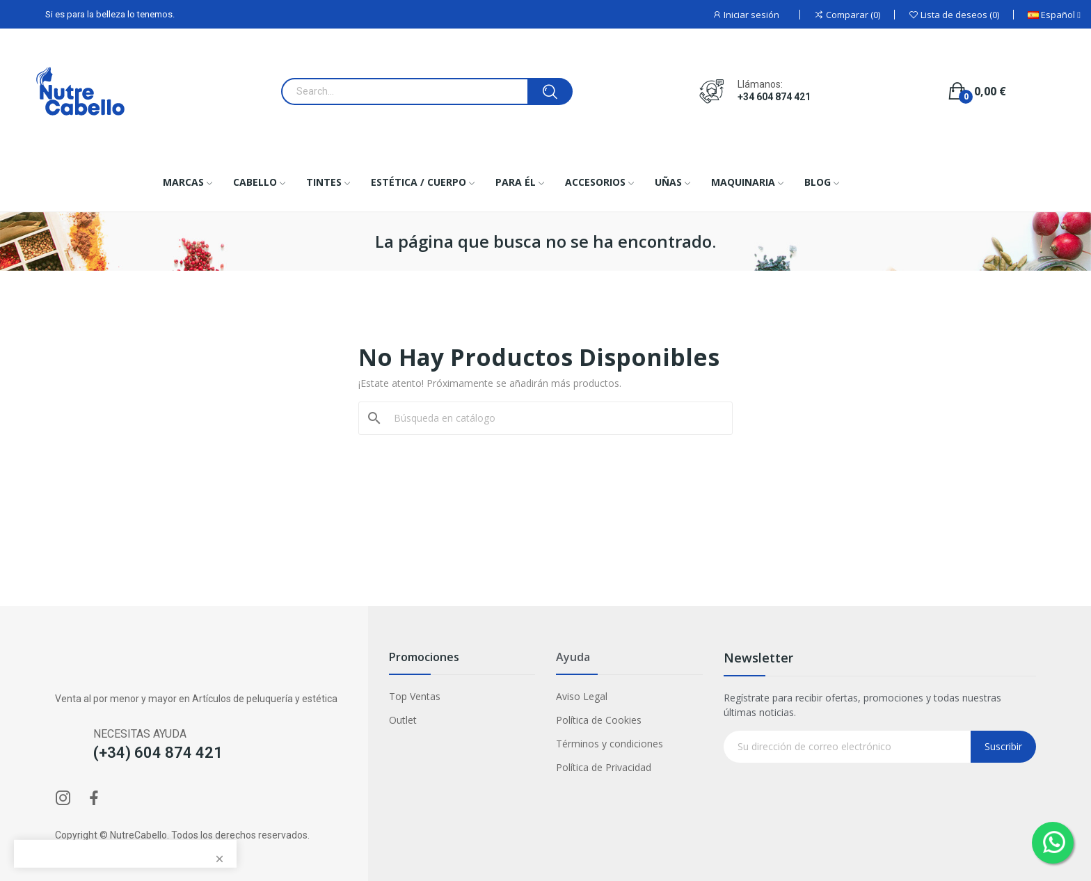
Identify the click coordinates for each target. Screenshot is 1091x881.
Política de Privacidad (603, 767)
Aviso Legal (581, 696)
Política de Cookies (599, 720)
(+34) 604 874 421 (158, 752)
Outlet (403, 720)
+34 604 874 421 (774, 97)
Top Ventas (414, 696)
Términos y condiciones (609, 743)
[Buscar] (554, 418)
